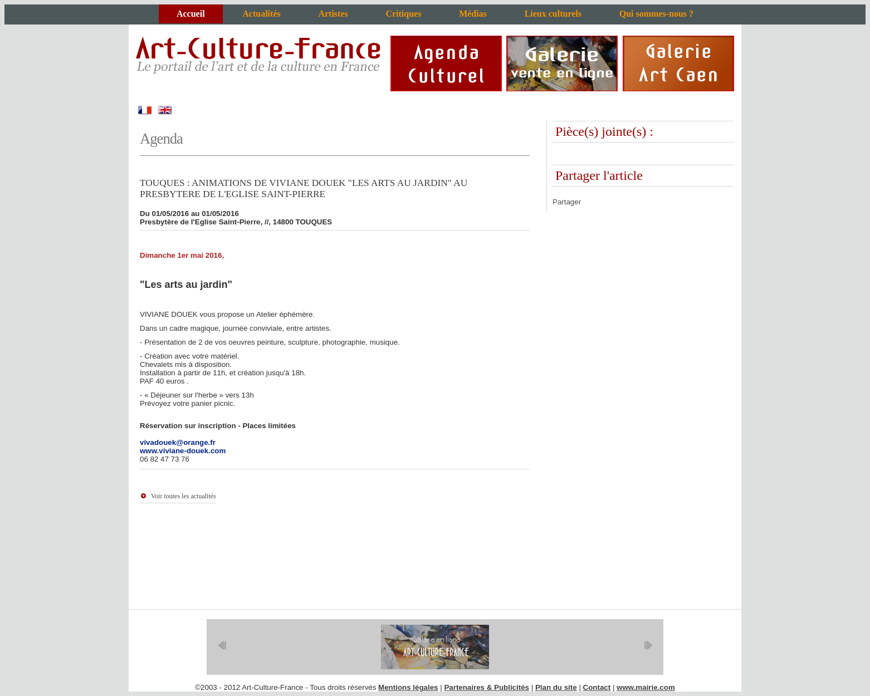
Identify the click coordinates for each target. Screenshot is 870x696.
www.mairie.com (646, 687)
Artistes (333, 13)
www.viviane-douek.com (183, 451)
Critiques (403, 13)
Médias (473, 13)
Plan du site (556, 687)
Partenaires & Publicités (486, 687)
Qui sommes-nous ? (656, 13)
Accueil (191, 13)
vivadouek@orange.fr (178, 442)
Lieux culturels (553, 13)
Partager (567, 202)
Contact (597, 687)
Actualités (261, 13)
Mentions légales (408, 687)
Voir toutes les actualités (183, 496)
